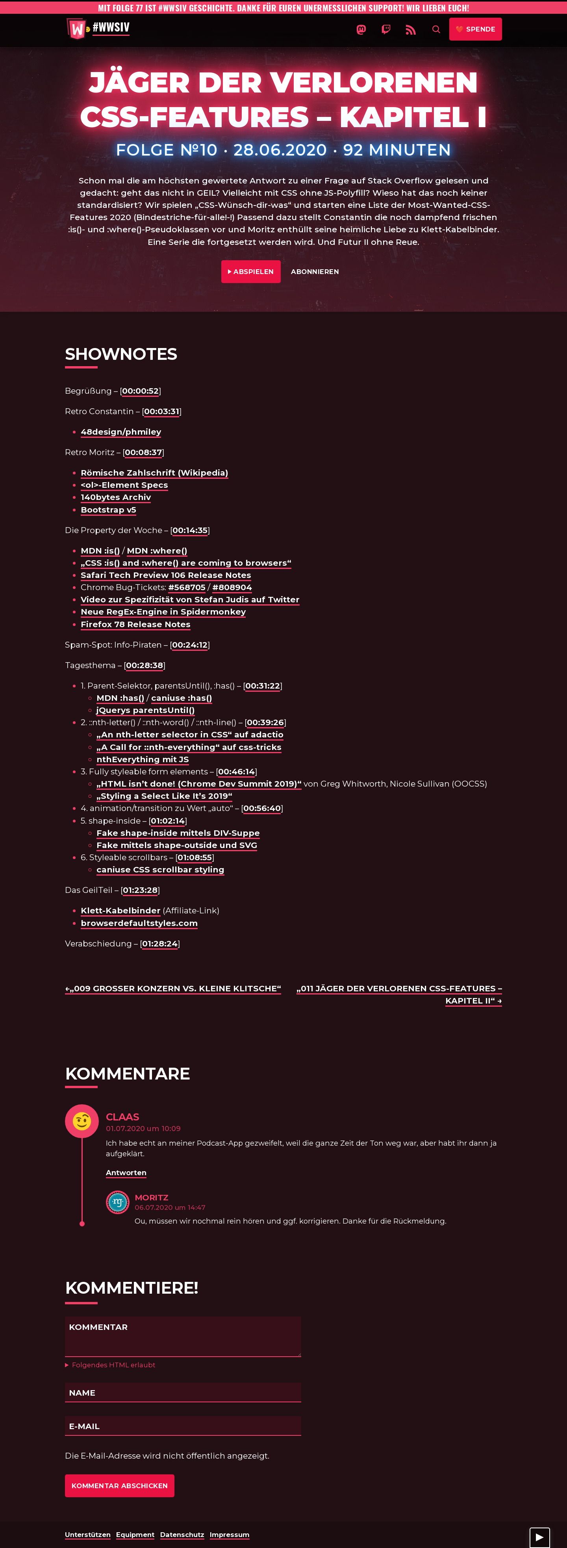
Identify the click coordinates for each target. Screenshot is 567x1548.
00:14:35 (190, 530)
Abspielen (254, 271)
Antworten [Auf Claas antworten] (126, 1172)
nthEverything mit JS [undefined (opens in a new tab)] (142, 759)
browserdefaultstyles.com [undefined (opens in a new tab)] (139, 923)
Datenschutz (182, 1535)
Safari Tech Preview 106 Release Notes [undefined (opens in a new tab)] (166, 575)
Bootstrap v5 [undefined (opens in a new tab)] (108, 510)
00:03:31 (161, 411)
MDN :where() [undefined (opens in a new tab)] (157, 551)
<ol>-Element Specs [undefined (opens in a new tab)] (124, 485)
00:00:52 (140, 391)
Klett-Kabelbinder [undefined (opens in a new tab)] (121, 910)
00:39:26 (265, 722)
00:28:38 (144, 665)
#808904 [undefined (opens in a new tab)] (232, 587)
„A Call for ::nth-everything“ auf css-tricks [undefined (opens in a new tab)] (189, 747)
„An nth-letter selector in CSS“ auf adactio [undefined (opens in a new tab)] (190, 734)
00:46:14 (236, 771)
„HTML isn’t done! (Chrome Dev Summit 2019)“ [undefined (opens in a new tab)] (199, 784)
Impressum (230, 1535)
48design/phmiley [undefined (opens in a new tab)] (121, 432)
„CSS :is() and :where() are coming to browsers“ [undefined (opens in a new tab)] (186, 563)
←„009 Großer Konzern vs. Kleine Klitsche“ (173, 988)
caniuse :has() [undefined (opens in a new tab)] (181, 698)
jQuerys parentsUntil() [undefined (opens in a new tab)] (145, 710)
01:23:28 (140, 890)
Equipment (135, 1535)
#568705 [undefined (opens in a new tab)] (187, 587)
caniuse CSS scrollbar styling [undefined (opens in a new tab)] (160, 869)
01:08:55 (195, 857)
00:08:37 (143, 452)
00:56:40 (262, 808)
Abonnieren (315, 272)
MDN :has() (120, 698)
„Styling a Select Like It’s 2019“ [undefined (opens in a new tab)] (164, 796)
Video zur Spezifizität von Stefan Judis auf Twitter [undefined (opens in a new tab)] (190, 599)
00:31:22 (262, 686)
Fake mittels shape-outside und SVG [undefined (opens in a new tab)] (176, 845)
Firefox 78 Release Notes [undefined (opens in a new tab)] (136, 624)
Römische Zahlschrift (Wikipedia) (154, 473)
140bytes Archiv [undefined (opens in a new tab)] (116, 497)
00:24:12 (190, 645)
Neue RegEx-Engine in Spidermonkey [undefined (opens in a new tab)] (163, 612)
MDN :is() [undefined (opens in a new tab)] (100, 551)
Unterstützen (88, 1535)
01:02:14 (168, 821)
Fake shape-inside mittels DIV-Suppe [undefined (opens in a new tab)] (178, 833)
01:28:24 (160, 943)
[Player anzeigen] (540, 1538)
